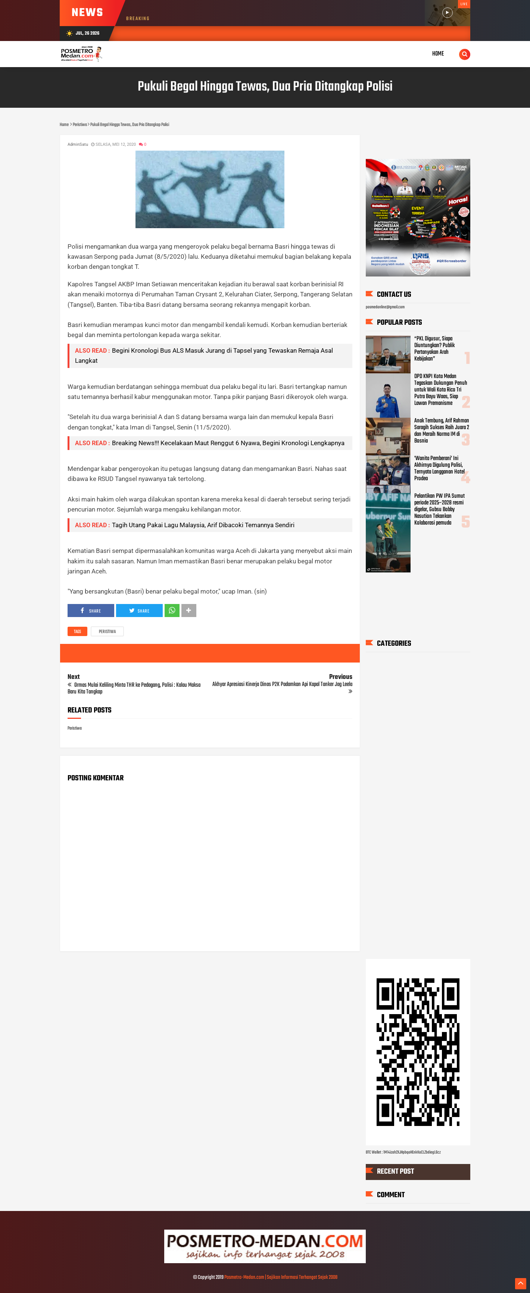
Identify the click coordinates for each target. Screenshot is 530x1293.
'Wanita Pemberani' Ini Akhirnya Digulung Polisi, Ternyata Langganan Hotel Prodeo (439, 469)
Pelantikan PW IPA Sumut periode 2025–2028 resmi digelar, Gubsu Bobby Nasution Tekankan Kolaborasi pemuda (439, 509)
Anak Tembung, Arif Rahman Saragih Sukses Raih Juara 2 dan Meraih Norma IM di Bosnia (441, 431)
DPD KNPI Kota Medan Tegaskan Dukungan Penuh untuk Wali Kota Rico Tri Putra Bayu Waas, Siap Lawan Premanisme (440, 390)
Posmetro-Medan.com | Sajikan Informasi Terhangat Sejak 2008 (280, 1277)
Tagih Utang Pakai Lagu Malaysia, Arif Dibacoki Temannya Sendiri (203, 525)
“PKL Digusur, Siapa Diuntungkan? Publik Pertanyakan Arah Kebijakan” (434, 349)
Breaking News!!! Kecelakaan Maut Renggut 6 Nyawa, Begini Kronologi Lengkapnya (228, 443)
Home (438, 54)
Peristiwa (107, 632)
